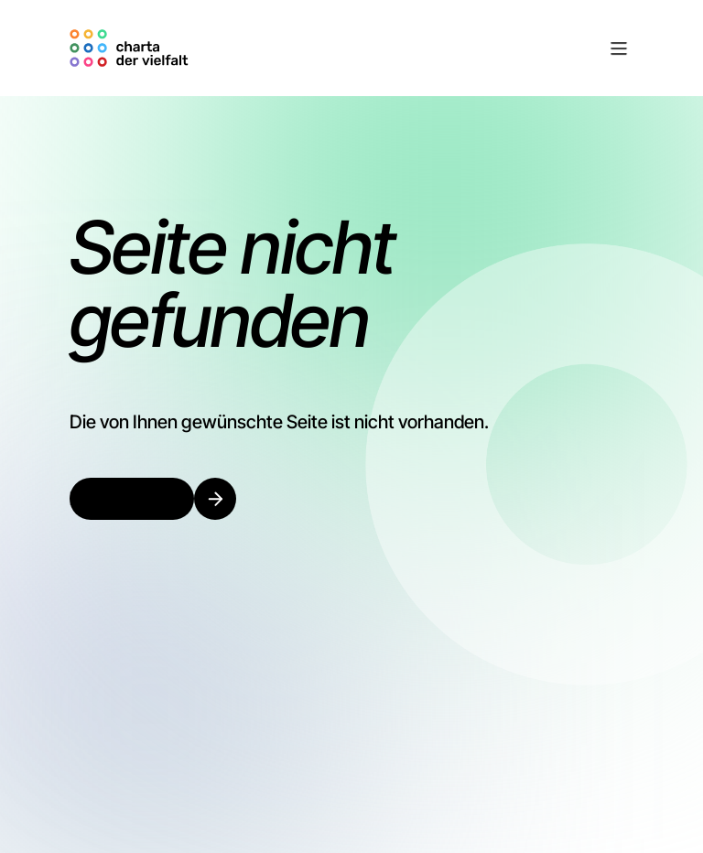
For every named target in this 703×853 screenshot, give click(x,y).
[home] (132, 48)
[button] (414, 48)
